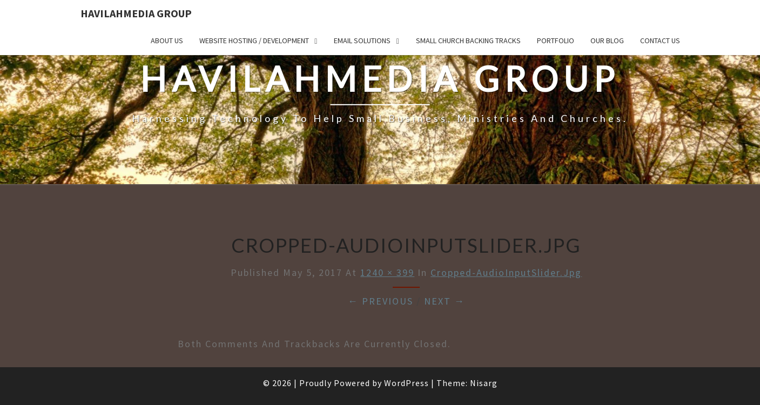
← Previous (380, 301)
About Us (167, 40)
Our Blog (607, 40)
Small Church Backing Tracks (468, 40)
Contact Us (660, 40)
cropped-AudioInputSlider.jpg (506, 272)
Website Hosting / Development (254, 40)
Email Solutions (362, 40)
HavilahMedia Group (136, 13)
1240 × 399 (387, 272)
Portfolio (555, 40)
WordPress (406, 382)
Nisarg (483, 382)
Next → (444, 301)
